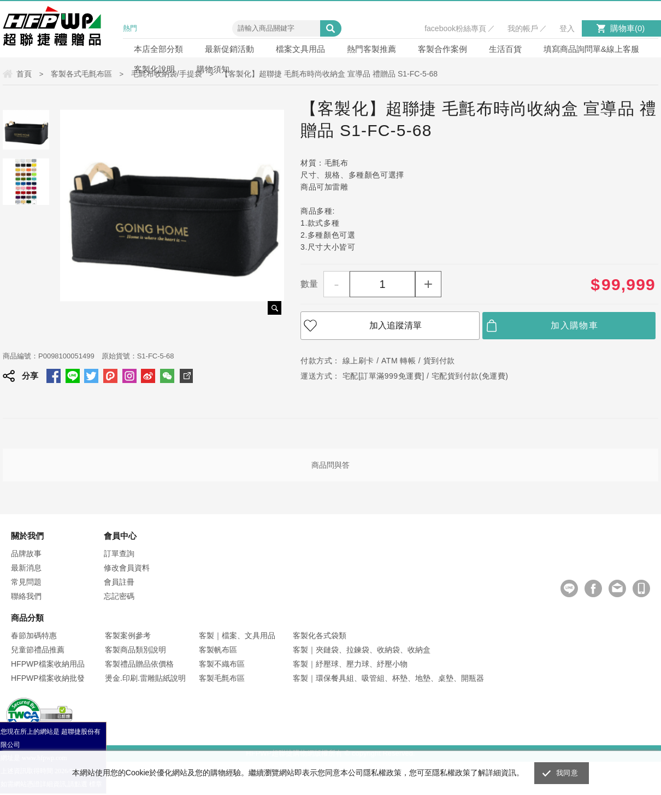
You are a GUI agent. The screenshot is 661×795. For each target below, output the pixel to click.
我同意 (567, 773)
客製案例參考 (128, 635)
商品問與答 (330, 465)
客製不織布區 (222, 663)
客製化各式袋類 (319, 635)
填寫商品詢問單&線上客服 (591, 49)
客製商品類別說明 (135, 649)
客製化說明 (154, 69)
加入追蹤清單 (395, 325)
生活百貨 (505, 49)
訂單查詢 (119, 553)
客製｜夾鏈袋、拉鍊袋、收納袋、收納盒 (361, 649)
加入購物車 (574, 325)
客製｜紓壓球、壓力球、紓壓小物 (350, 663)
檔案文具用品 (300, 49)
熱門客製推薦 (371, 49)
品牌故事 (26, 553)
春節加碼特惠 (34, 635)
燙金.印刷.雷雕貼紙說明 (145, 678)
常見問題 (26, 582)
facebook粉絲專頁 (455, 28)
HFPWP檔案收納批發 (48, 678)
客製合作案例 (442, 49)
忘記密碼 (119, 596)
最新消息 (26, 567)
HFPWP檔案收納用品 (48, 663)
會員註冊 (119, 582)
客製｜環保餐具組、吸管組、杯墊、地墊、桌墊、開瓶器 (388, 678)
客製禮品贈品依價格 (139, 663)
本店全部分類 (158, 49)
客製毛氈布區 (222, 678)
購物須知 (213, 69)
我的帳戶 (522, 28)
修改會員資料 (127, 567)
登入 (567, 28)
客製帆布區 (218, 649)
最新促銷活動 (229, 49)
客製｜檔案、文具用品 (237, 635)
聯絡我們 (26, 596)
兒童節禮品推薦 (37, 649)
